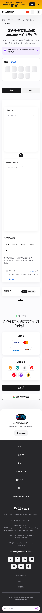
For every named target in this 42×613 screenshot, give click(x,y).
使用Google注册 (21, 396)
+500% (31, 244)
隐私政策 (21, 581)
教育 (21, 463)
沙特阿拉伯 (28, 20)
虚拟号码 (19, 20)
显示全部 (13, 62)
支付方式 (22, 316)
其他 (21, 488)
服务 (21, 446)
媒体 (21, 455)
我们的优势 (21, 471)
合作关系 (21, 480)
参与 (32, 4)
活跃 (24, 291)
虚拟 (11, 90)
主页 (3, 20)
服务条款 (21, 587)
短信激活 (10, 20)
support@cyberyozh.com (20, 551)
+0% (7, 244)
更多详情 (11, 279)
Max (7, 251)
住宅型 (31, 90)
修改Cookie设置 (21, 575)
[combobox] (29, 167)
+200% (22, 244)
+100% (14, 244)
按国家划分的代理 (21, 496)
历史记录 (31, 291)
